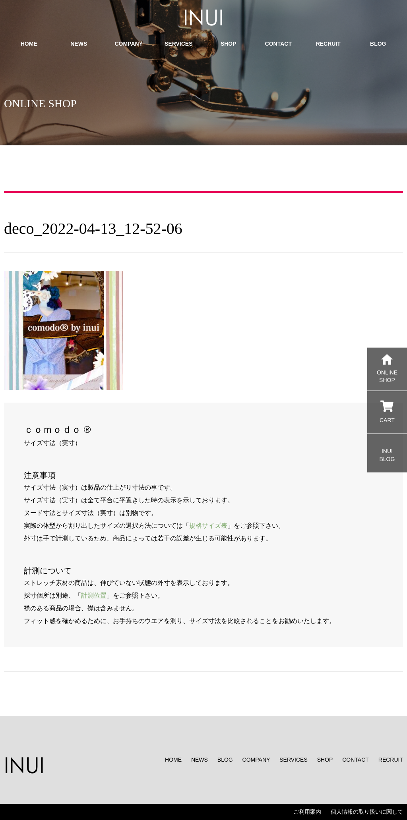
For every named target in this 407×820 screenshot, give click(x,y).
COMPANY (256, 759)
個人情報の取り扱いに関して (367, 811)
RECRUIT (390, 759)
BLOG (225, 759)
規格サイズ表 (208, 525)
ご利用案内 (307, 811)
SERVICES (293, 759)
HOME (173, 759)
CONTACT (355, 759)
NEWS (199, 759)
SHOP (325, 759)
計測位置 (94, 595)
